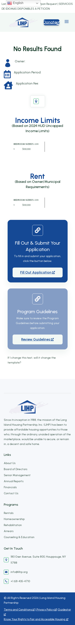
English (15, 3)
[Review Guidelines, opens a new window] (38, 339)
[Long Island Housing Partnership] (23, 22)
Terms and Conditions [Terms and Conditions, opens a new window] (19, 609)
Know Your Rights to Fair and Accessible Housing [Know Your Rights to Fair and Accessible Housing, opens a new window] (36, 619)
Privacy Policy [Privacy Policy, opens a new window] (46, 609)
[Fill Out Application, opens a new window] (38, 272)
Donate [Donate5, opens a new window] (52, 22)
